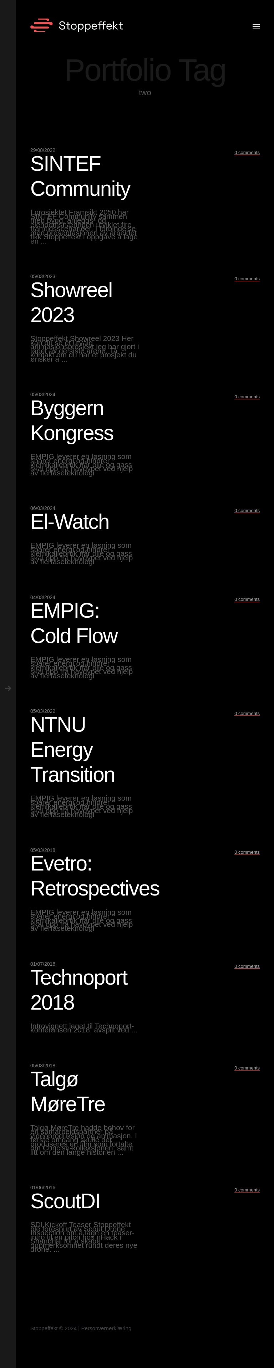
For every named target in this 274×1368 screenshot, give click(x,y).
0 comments (247, 152)
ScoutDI (65, 1201)
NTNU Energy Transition (72, 749)
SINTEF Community (80, 176)
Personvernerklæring (106, 1328)
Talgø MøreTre (67, 1091)
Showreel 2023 (71, 302)
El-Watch (69, 521)
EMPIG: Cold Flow (73, 623)
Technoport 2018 (78, 990)
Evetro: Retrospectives (94, 876)
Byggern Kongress (71, 420)
